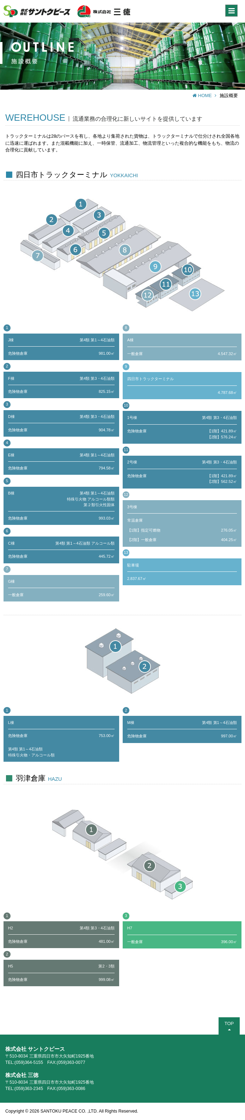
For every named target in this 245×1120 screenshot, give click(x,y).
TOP (229, 1026)
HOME (204, 95)
